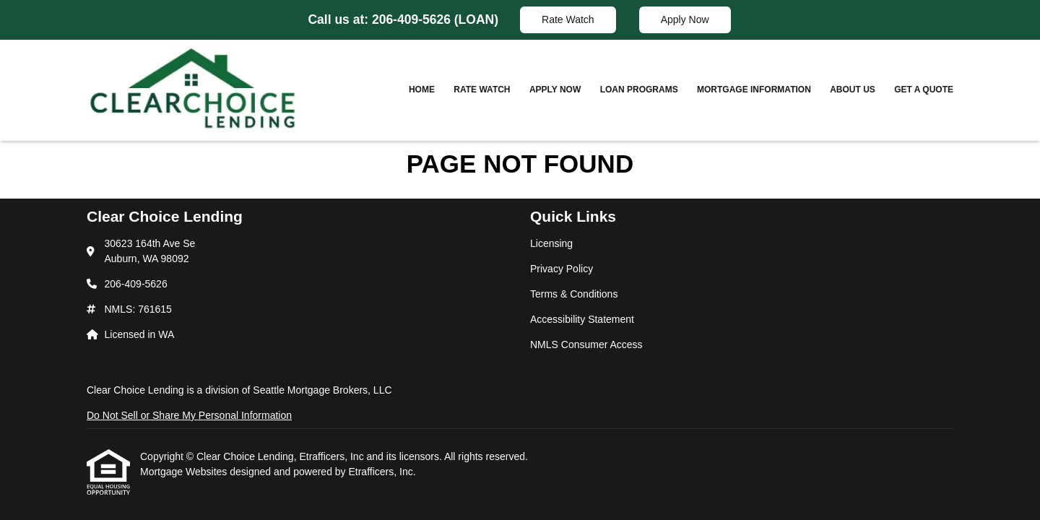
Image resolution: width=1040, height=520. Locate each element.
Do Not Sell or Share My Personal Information (189, 415)
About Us (852, 89)
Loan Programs (639, 89)
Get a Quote (923, 89)
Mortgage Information (754, 89)
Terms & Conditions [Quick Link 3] (574, 294)
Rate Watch (568, 19)
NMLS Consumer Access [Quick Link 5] (586, 344)
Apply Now (685, 19)
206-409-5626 (413, 19)
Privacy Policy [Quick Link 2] (561, 268)
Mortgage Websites (185, 471)
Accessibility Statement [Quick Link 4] (582, 319)
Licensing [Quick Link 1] (551, 243)
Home (422, 89)
